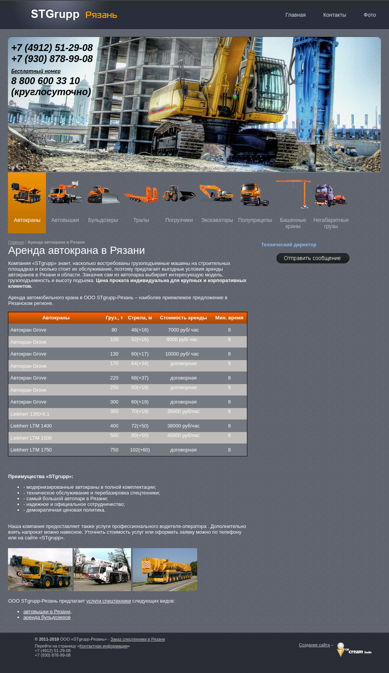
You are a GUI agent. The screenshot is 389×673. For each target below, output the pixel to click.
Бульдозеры (103, 197)
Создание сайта (314, 645)
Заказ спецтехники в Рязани (138, 639)
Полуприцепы (255, 197)
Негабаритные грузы (331, 200)
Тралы (141, 197)
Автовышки (65, 197)
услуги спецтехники (108, 601)
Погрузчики (179, 197)
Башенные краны (293, 200)
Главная (16, 242)
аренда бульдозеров (46, 617)
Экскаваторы (217, 197)
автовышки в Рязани (46, 611)
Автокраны (27, 197)
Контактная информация (103, 646)
